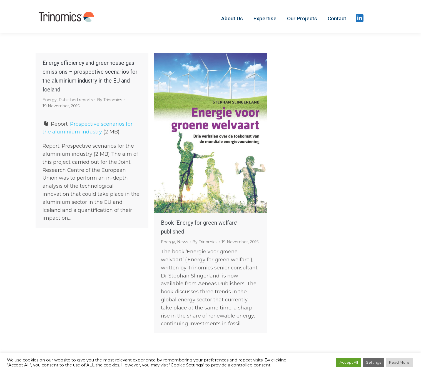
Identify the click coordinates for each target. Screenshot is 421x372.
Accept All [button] (349, 362)
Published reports (76, 99)
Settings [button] (373, 362)
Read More (399, 362)
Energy (50, 99)
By (109, 99)
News (182, 241)
